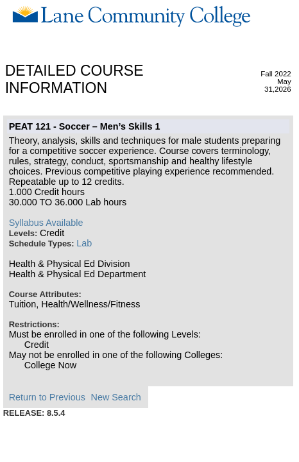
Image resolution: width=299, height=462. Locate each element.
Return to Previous (47, 397)
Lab (84, 243)
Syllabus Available (46, 223)
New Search (115, 397)
